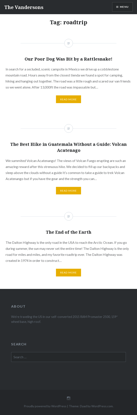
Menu (124, 6)
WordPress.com (102, 406)
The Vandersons (23, 7)
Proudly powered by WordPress (45, 406)
